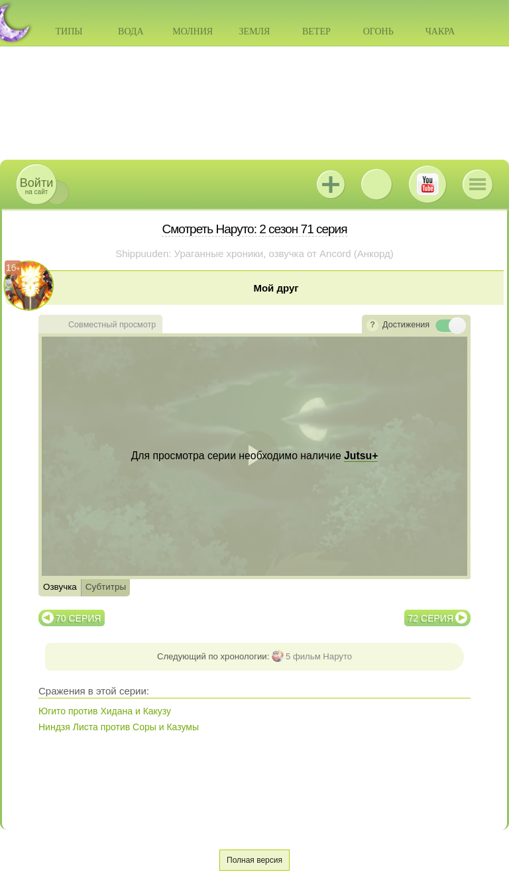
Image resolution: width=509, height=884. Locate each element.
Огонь (378, 31)
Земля (254, 31)
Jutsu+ (331, 184)
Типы (68, 31)
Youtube (427, 184)
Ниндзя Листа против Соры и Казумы (118, 727)
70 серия (78, 618)
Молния (192, 31)
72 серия (430, 618)
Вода (130, 31)
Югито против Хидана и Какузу (104, 711)
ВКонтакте (376, 184)
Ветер (316, 31)
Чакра (440, 31)
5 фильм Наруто (319, 656)
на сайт (36, 185)
